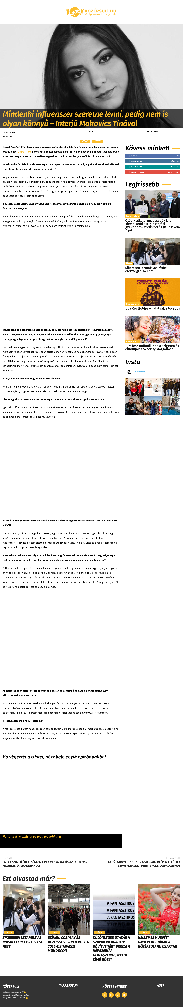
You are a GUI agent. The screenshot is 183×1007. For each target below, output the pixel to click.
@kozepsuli (140, 372)
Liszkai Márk (24, 151)
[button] (154, 21)
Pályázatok (132, 216)
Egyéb (54, 932)
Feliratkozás (173, 172)
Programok (132, 304)
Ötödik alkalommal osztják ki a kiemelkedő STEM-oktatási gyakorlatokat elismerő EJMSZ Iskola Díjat (152, 225)
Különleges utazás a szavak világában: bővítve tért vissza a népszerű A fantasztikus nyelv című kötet (111, 948)
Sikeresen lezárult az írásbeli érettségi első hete (147, 269)
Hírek (85, 141)
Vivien (12, 132)
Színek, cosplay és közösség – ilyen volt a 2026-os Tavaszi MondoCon (68, 944)
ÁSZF (160, 986)
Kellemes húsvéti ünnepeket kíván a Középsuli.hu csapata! (157, 941)
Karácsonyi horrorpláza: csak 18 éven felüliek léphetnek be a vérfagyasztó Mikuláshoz (144, 863)
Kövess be (175, 161)
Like (177, 156)
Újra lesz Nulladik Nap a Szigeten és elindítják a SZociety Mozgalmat (152, 347)
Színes (97, 141)
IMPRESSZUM (68, 986)
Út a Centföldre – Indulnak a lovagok (152, 309)
